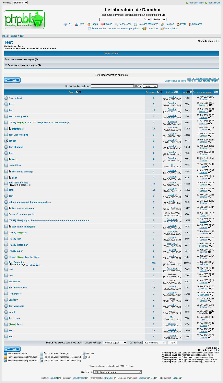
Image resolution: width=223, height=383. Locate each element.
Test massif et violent (23, 208)
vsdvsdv (13, 300)
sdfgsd (18, 98)
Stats (81, 24)
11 (37, 264)
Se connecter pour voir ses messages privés (116, 28)
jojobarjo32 (172, 244)
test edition (15, 165)
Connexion (152, 28)
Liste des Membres (148, 24)
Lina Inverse (203, 264)
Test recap (14, 318)
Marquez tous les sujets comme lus (203, 78)
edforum (172, 323)
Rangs (94, 24)
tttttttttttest (17, 129)
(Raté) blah (18, 245)
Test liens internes (18, 182)
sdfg (11, 190)
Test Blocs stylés (18, 287)
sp (172, 164)
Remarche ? (15, 293)
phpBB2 (53, 378)
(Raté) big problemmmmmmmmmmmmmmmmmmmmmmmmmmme (49, 220)
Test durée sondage (22, 171)
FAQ (70, 24)
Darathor (172, 97)
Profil (183, 24)
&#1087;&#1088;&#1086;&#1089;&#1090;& (39, 122)
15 (153, 287)
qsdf (14, 178)
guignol (172, 250)
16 (153, 128)
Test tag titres (24, 257)
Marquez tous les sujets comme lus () (192, 81)
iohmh (12, 312)
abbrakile (172, 121)
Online (175, 378)
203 (153, 263)
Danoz (203, 215)
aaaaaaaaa (14, 281)
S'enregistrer (171, 28)
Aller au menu (214, 3)
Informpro (203, 105)
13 (153, 190)
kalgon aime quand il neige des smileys (30, 202)
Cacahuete (172, 127)
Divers (13, 36)
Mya (172, 317)
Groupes (169, 24)
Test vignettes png (18, 135)
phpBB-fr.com (79, 378)
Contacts (197, 24)
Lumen (172, 207)
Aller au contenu (196, 3)
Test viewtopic (16, 306)
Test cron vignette (18, 116)
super (16, 251)
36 (153, 183)
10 (153, 110)
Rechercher (125, 24)
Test (22, 36)
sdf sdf (12, 141)
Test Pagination (17, 262)
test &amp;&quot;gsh (23, 226)
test (11, 269)
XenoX (203, 270)
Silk (152, 378)
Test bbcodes (16, 147)
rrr (18, 232)
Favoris (108, 24)
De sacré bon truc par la (21, 214)
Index (5, 36)
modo (172, 201)
